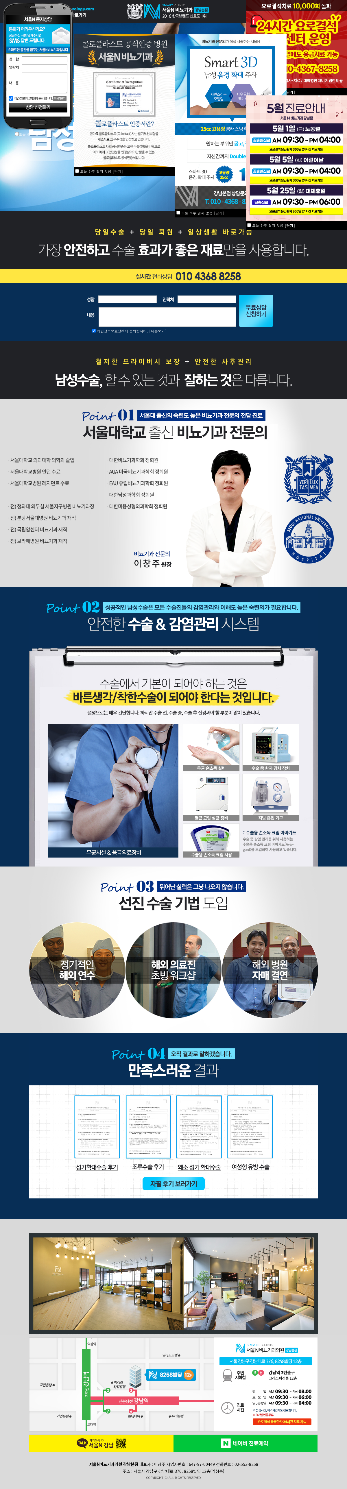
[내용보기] (158, 330)
